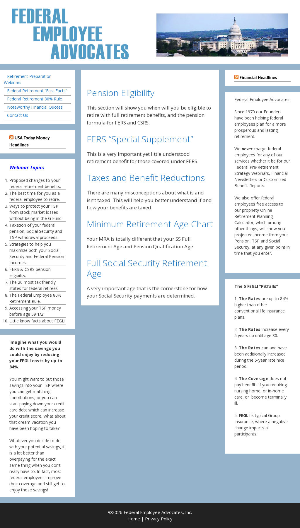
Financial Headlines (258, 77)
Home (133, 519)
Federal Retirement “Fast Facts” (37, 90)
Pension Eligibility (120, 93)
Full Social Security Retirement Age (147, 268)
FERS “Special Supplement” (140, 139)
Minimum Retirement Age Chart (150, 224)
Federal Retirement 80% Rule (34, 99)
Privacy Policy (159, 519)
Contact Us (17, 115)
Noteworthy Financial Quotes (35, 107)
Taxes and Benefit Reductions (146, 178)
